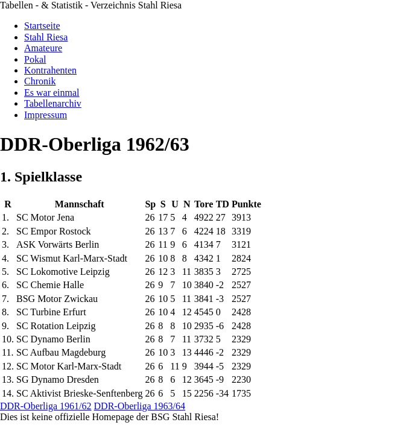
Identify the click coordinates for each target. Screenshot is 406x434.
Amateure (43, 48)
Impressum (45, 115)
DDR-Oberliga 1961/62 (46, 406)
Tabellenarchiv (52, 103)
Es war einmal (52, 92)
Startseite (42, 25)
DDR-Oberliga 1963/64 (140, 406)
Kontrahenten (50, 70)
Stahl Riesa (46, 37)
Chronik (40, 81)
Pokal (35, 59)
